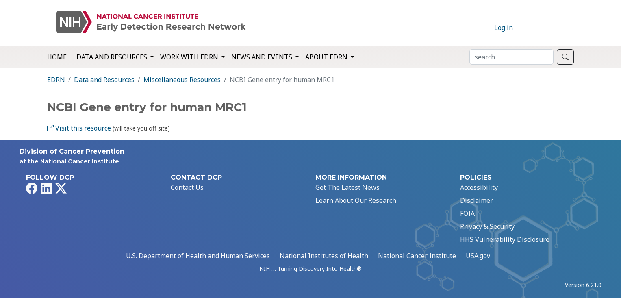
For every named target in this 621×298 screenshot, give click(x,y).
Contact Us (187, 187)
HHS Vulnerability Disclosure (504, 239)
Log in (503, 27)
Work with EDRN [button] (190, 56)
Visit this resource (79, 128)
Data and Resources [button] (112, 56)
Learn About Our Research (355, 200)
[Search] (511, 57)
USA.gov (478, 255)
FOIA (467, 213)
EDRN (56, 79)
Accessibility (479, 187)
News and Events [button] (262, 56)
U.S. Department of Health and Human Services (198, 255)
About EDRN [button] (327, 56)
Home (57, 56)
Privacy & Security (487, 226)
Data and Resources (104, 79)
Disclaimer (476, 200)
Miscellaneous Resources (182, 79)
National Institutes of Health (324, 255)
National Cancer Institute (417, 255)
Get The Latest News (347, 187)
